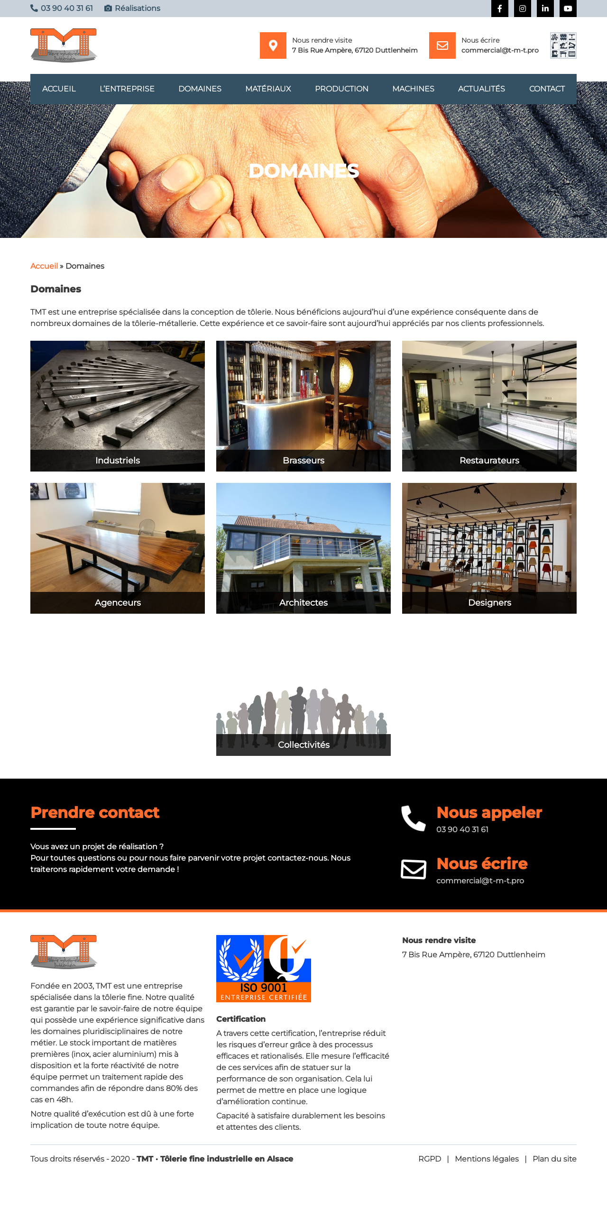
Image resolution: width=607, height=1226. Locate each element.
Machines (413, 90)
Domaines (199, 90)
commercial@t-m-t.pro (500, 50)
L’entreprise (127, 90)
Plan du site (555, 1162)
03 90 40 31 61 (462, 833)
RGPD (429, 1162)
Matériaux (268, 90)
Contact (547, 90)
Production (341, 90)
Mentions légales (487, 1162)
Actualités (481, 90)
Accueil (58, 90)
